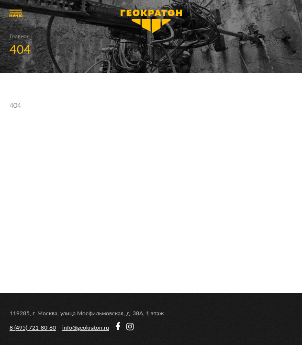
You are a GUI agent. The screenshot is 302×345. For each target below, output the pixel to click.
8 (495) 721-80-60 (33, 328)
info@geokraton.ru (85, 328)
